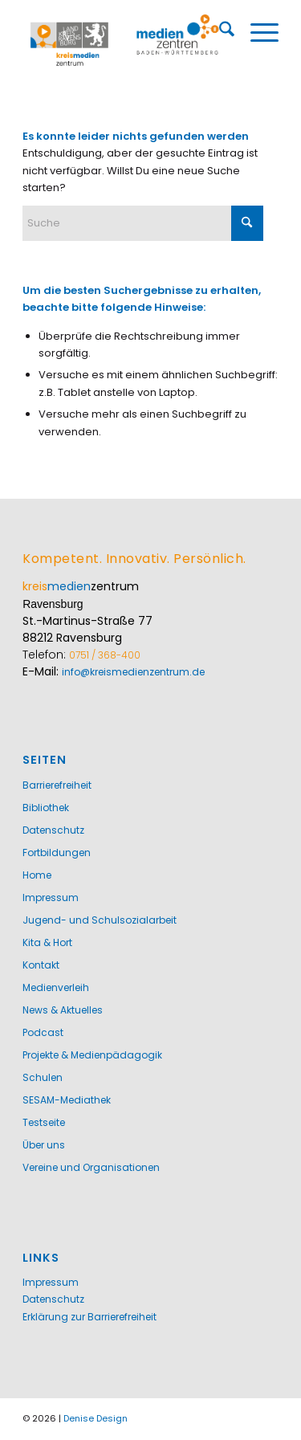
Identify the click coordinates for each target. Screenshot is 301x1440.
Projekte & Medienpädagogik (92, 1055)
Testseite (43, 1122)
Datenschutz (53, 830)
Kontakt (40, 965)
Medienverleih (55, 987)
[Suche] (218, 32)
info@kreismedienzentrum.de (133, 672)
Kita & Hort (47, 942)
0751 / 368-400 (104, 655)
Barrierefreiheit (57, 785)
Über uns (43, 1145)
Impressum (50, 897)
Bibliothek (45, 807)
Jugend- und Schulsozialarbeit (99, 920)
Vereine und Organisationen (91, 1167)
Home (36, 875)
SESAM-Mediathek (66, 1100)
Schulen (42, 1077)
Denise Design (95, 1418)
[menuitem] (218, 32)
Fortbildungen (56, 852)
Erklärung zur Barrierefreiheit (89, 1317)
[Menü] (256, 32)
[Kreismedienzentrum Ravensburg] (124, 39)
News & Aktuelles (62, 1010)
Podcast (42, 1032)
